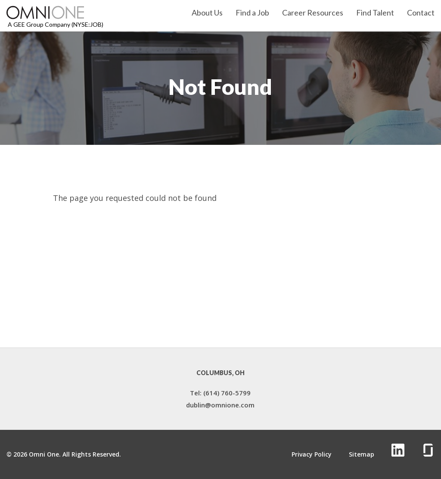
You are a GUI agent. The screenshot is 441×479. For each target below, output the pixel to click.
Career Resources (312, 13)
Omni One (44, 454)
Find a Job (252, 13)
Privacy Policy (312, 454)
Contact (421, 13)
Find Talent (375, 13)
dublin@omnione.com (220, 405)
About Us (207, 13)
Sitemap (361, 454)
